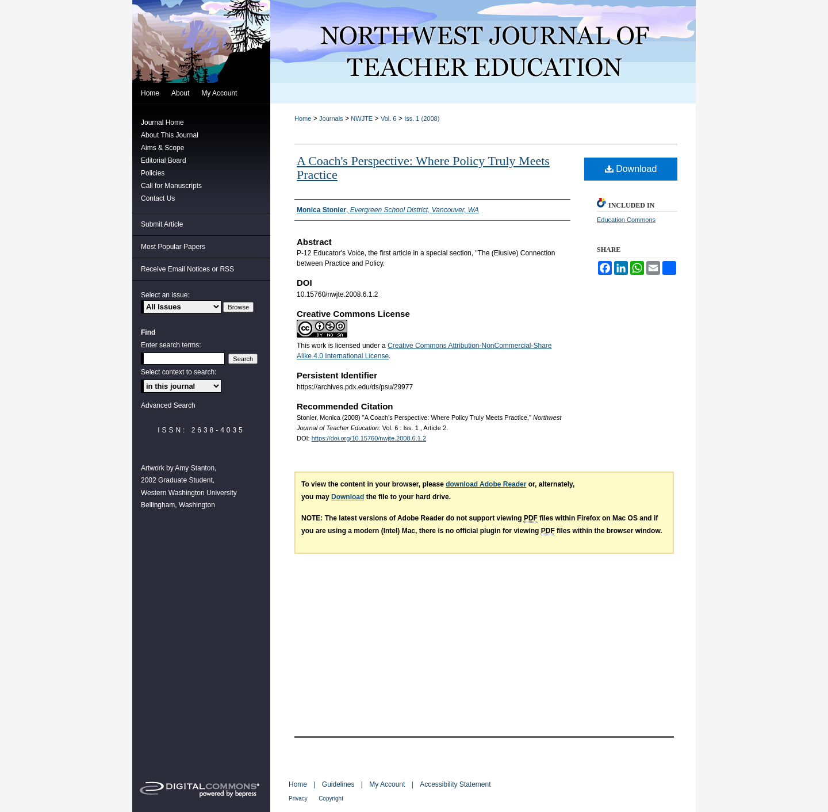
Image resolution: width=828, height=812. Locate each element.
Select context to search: (178, 372)
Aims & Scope (162, 148)
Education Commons (626, 219)
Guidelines (338, 784)
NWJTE (362, 118)
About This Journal (169, 135)
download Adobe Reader (486, 484)
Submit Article (162, 224)
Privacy (298, 798)
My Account (387, 784)
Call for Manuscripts (171, 186)
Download (631, 169)
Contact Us (158, 198)
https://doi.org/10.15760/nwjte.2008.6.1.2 (369, 438)
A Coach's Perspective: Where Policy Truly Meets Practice (423, 168)
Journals (331, 118)
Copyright (331, 798)
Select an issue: (165, 295)
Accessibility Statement (455, 784)
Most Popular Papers (173, 247)
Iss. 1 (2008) (421, 118)
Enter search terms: (171, 345)
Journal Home (162, 122)
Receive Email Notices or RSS (187, 269)
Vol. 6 (389, 118)
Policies (152, 173)
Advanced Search (168, 405)
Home (302, 118)
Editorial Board (163, 160)
